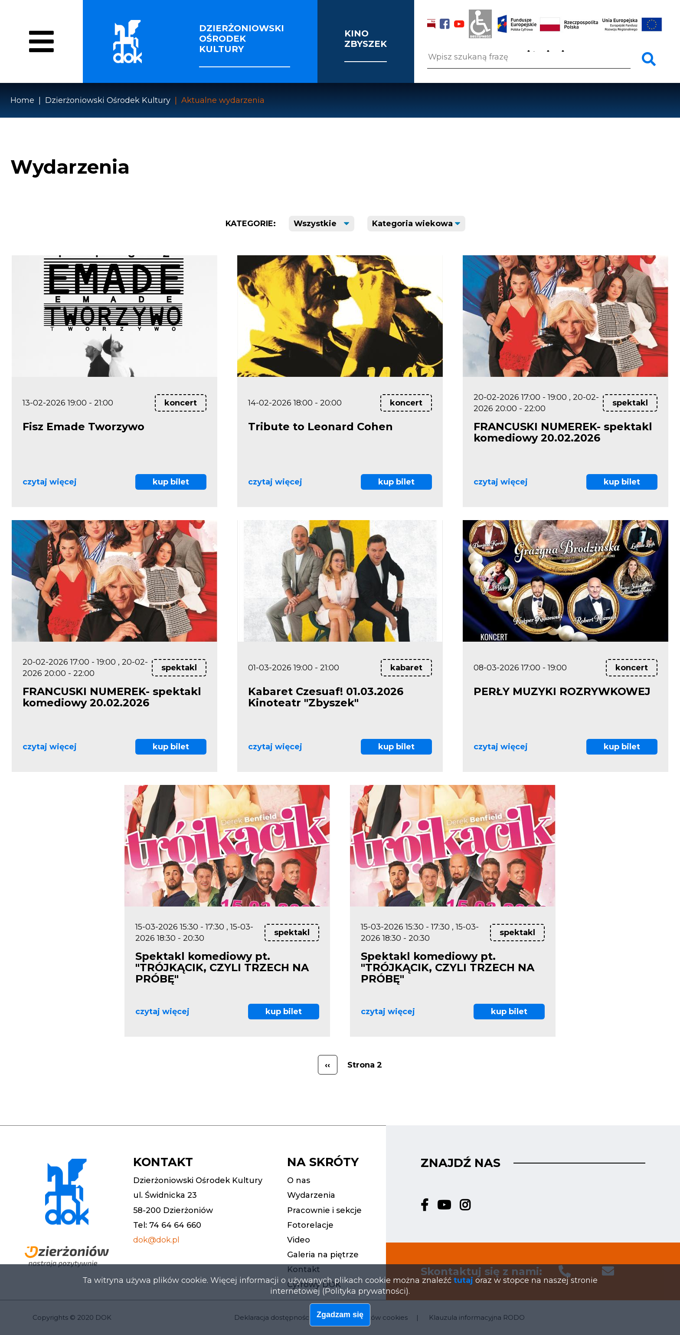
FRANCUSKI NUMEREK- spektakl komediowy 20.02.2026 (563, 432)
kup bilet (171, 482)
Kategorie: (251, 223)
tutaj (463, 1283)
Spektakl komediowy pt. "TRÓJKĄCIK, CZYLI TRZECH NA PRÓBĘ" (222, 968)
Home (22, 100)
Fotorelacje (310, 1225)
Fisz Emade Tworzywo (83, 426)
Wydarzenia (311, 1195)
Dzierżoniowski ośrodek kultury (241, 38)
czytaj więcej (50, 482)
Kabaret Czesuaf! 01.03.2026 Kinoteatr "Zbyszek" (325, 697)
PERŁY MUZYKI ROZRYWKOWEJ (562, 691)
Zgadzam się (340, 1317)
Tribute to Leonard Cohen (320, 426)
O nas (51, 57)
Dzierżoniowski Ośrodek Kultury (107, 100)
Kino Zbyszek (365, 38)
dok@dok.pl (156, 1240)
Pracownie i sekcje (324, 1210)
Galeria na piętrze (323, 1254)
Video (298, 1240)
